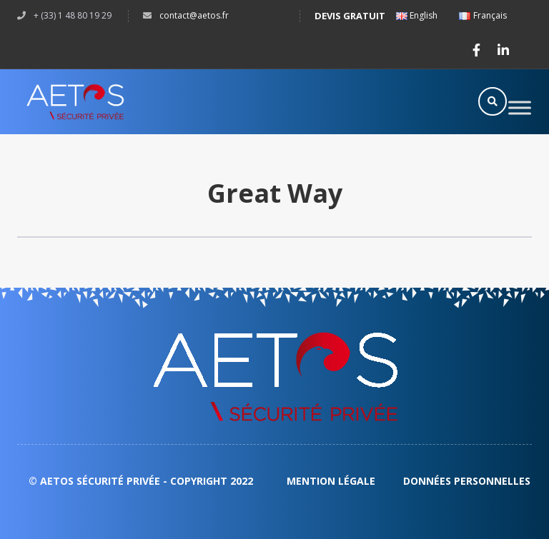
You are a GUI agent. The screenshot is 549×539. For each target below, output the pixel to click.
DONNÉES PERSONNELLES (466, 481)
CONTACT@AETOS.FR (194, 15)
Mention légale (332, 481)
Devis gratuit (350, 16)
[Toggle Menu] (519, 107)
